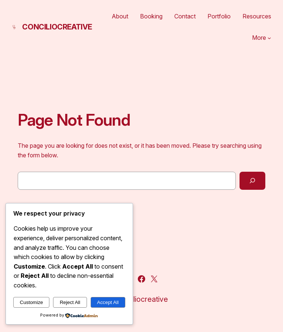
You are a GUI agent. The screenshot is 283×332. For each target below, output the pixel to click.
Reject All (70, 302)
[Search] (252, 181)
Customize (31, 302)
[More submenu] (269, 38)
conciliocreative (57, 26)
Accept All (108, 302)
